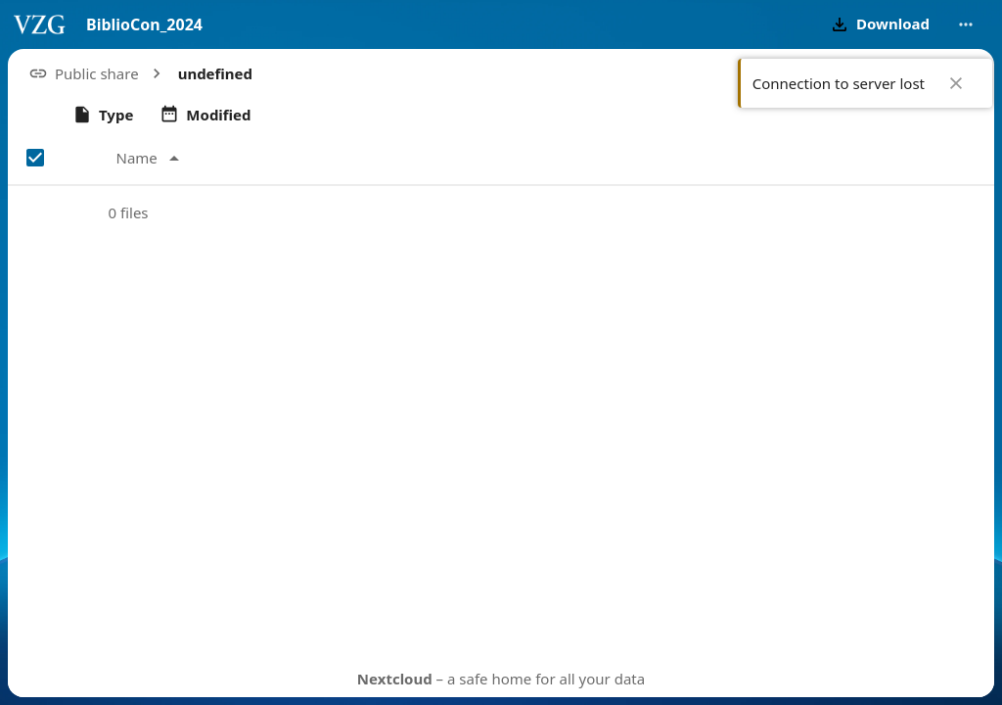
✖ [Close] (956, 83)
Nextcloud (395, 678)
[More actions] (965, 24)
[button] (878, 24)
